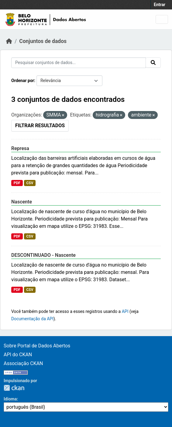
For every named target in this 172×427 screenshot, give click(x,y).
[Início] (9, 41)
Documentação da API (32, 318)
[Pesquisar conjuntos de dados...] (78, 62)
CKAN (14, 388)
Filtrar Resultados (40, 125)
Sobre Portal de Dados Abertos (37, 346)
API (125, 311)
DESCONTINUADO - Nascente (43, 255)
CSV (29, 183)
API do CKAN (18, 354)
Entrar (159, 4)
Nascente (21, 202)
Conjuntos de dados (43, 41)
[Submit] (153, 62)
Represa (20, 148)
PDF (17, 183)
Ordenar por (22, 80)
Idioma (10, 398)
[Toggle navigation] (162, 19)
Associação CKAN (23, 363)
